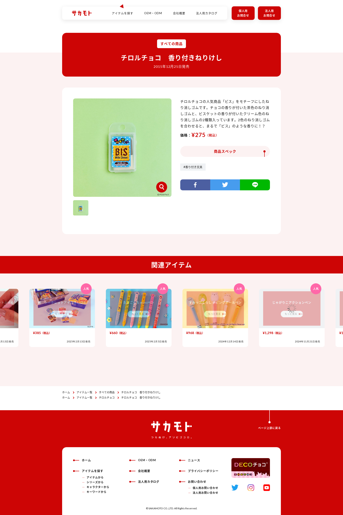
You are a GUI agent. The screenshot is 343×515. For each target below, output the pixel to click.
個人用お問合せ (243, 13)
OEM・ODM (153, 11)
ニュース (189, 460)
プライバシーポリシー (199, 471)
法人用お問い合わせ (205, 492)
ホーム (66, 392)
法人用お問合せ (269, 13)
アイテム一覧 (84, 392)
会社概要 (179, 11)
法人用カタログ (206, 11)
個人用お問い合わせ (205, 488)
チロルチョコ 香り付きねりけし (141, 392)
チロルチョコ (107, 397)
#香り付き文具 (193, 167)
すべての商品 (107, 392)
